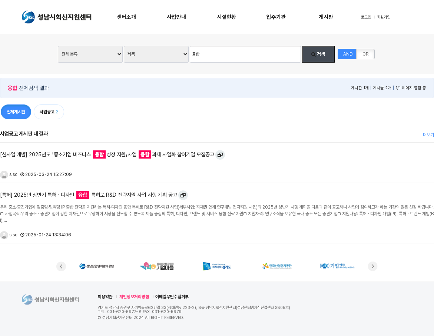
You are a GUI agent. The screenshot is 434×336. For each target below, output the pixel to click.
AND (348, 54)
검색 (318, 54)
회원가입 (383, 17)
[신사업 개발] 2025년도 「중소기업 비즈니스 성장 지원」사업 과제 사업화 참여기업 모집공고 (107, 154)
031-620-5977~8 (124, 311)
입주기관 (276, 17)
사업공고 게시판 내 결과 (24, 133)
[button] (61, 266)
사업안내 (176, 17)
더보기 (428, 134)
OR (365, 54)
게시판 (326, 17)
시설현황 (226, 17)
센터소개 (126, 17)
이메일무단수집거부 (172, 296)
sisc (8, 174)
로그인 (366, 17)
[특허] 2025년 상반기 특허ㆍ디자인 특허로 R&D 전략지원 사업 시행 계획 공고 (88, 195)
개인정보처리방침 (134, 296)
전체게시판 (16, 111)
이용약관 (105, 296)
